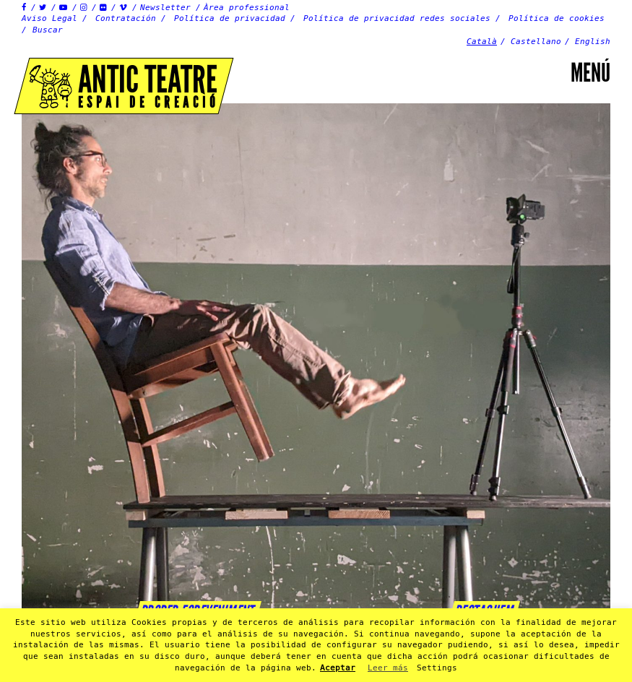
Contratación (125, 18)
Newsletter (165, 7)
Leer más (388, 668)
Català (482, 41)
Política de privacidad (229, 18)
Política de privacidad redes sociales (396, 18)
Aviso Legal (49, 18)
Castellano (536, 41)
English (592, 41)
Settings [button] (437, 668)
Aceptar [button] (337, 668)
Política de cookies (556, 18)
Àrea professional (247, 7)
